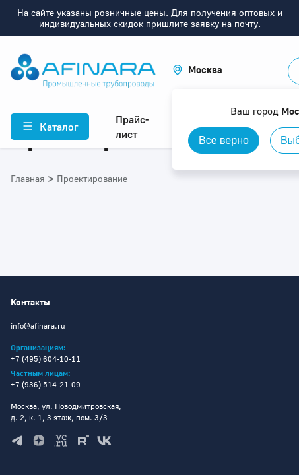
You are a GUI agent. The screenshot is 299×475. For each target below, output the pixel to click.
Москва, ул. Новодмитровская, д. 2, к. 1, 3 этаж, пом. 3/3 (66, 411)
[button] (197, 69)
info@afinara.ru (38, 326)
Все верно (224, 140)
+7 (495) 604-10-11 (46, 359)
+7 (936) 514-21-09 (46, 384)
